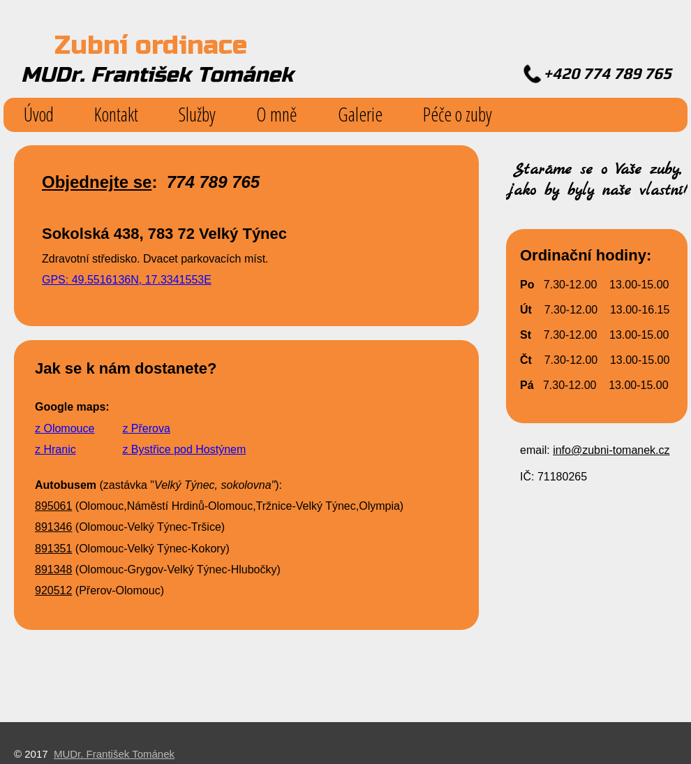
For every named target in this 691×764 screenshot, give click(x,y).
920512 (53, 590)
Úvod (39, 114)
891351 (53, 548)
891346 (53, 527)
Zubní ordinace (150, 45)
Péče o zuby (457, 114)
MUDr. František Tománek (114, 754)
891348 (53, 569)
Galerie (360, 114)
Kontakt (116, 114)
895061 (53, 506)
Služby (197, 114)
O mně (276, 114)
